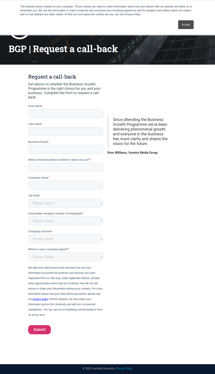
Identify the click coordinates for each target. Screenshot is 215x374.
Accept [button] (186, 24)
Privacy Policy (124, 368)
